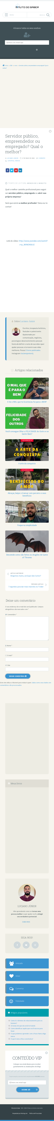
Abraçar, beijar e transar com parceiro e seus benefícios (27, 494)
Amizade (19, 963)
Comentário (12, 614)
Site (8, 665)
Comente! (42, 158)
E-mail (10, 655)
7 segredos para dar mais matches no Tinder (25, 585)
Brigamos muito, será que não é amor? (28, 574)
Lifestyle (11, 161)
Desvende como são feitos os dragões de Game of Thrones (27, 556)
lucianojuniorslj (27, 353)
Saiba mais (26, 922)
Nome (9, 645)
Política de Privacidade (35, 1113)
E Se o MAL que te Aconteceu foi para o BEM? (27, 401)
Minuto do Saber (15, 1108)
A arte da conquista (27, 463)
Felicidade (20, 1001)
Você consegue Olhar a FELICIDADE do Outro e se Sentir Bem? (27, 432)
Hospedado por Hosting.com (19, 1113)
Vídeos (17, 161)
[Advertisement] (27, 100)
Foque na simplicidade (27, 525)
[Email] (27, 42)
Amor (18, 976)
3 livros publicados (33, 350)
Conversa (19, 988)
